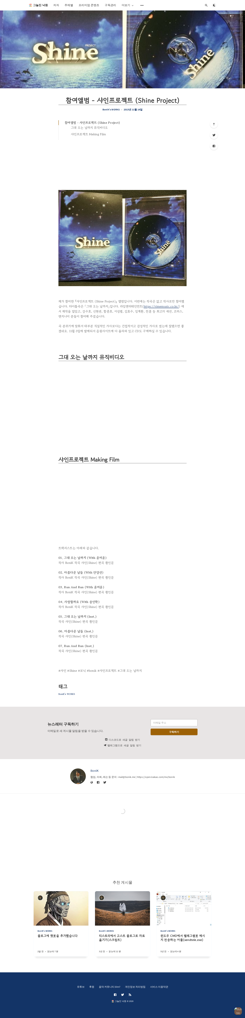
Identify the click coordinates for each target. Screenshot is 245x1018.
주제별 (69, 5)
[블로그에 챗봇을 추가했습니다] (61, 945)
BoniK (94, 771)
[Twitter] (214, 135)
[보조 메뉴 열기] (142, 5)
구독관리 (110, 5)
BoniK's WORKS (111, 109)
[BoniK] (78, 776)
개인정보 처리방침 (135, 986)
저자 (56, 5)
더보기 (128, 5)
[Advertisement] (122, 163)
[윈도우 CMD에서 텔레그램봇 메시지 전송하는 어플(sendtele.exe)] (184, 945)
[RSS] (130, 994)
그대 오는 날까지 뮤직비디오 (89, 127)
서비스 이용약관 (159, 986)
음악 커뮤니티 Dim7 (109, 986)
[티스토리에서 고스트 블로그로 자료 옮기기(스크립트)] (122, 945)
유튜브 (81, 986)
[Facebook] (214, 146)
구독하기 (174, 731)
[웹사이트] (91, 782)
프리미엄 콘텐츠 (89, 5)
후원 (91, 986)
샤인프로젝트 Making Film (88, 134)
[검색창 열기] (206, 5)
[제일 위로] (214, 124)
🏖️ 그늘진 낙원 (38, 5)
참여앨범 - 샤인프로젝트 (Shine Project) (92, 122)
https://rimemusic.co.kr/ (161, 306)
